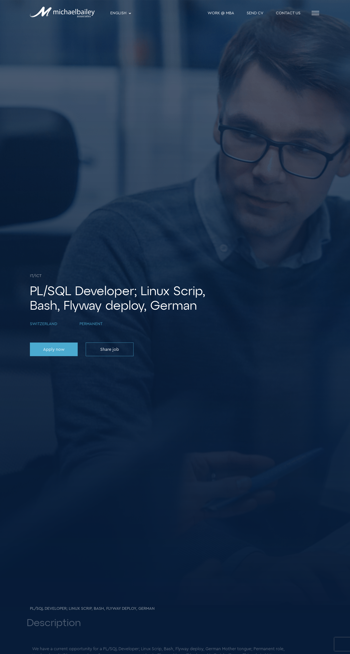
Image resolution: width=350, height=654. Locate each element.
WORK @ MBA (221, 13)
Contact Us (288, 13)
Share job (109, 349)
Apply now (54, 349)
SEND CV (255, 13)
